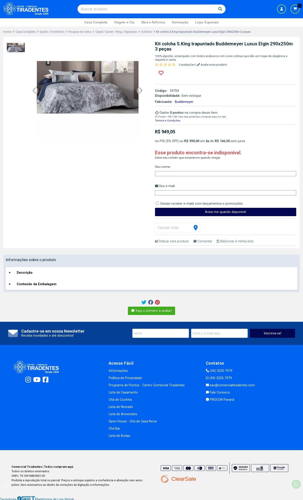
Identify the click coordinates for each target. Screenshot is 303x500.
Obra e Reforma (153, 22)
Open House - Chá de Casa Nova (133, 421)
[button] (34, 91)
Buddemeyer (184, 102)
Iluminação (180, 22)
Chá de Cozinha (120, 400)
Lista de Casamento (123, 392)
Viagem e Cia (124, 22)
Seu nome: (163, 167)
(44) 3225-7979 (219, 371)
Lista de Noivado (121, 407)
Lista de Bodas (119, 436)
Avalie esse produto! (212, 64)
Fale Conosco (218, 392)
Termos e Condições (167, 120)
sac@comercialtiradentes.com (230, 385)
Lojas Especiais (207, 22)
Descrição (25, 273)
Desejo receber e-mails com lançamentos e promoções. (201, 204)
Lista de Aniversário (123, 414)
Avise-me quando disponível (225, 212)
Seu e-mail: (165, 186)
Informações (118, 371)
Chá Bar (114, 429)
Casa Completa (95, 22)
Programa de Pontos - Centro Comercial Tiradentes (147, 385)
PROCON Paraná (220, 400)
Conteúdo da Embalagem (36, 284)
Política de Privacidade (125, 378)
